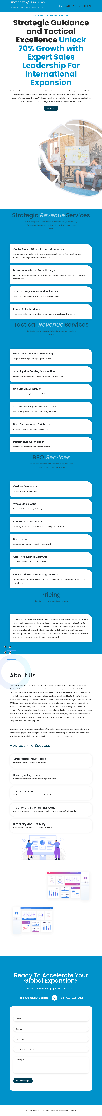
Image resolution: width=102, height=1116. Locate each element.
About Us (71, 6)
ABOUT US (36, 108)
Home (61, 6)
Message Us (85, 6)
